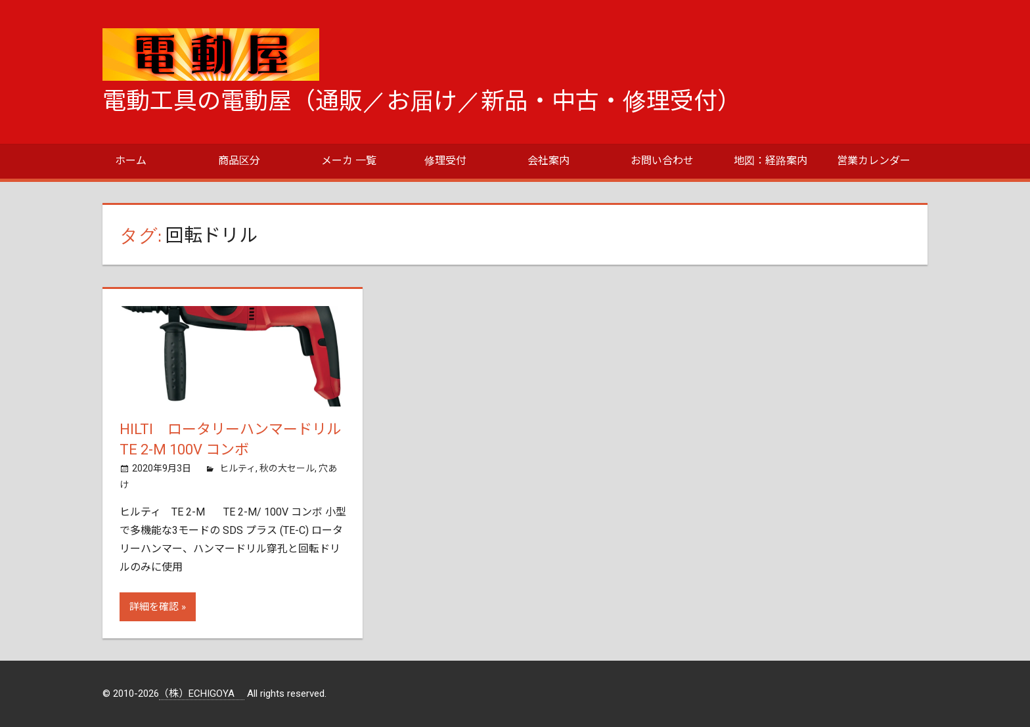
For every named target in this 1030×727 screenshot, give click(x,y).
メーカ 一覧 (348, 160)
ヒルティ (237, 468)
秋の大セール (287, 468)
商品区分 (239, 160)
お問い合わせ (662, 160)
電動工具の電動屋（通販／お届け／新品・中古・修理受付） (421, 101)
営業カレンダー (873, 160)
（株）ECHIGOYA (201, 693)
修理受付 (445, 160)
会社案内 (548, 160)
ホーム (130, 160)
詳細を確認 (154, 607)
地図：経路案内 (770, 160)
